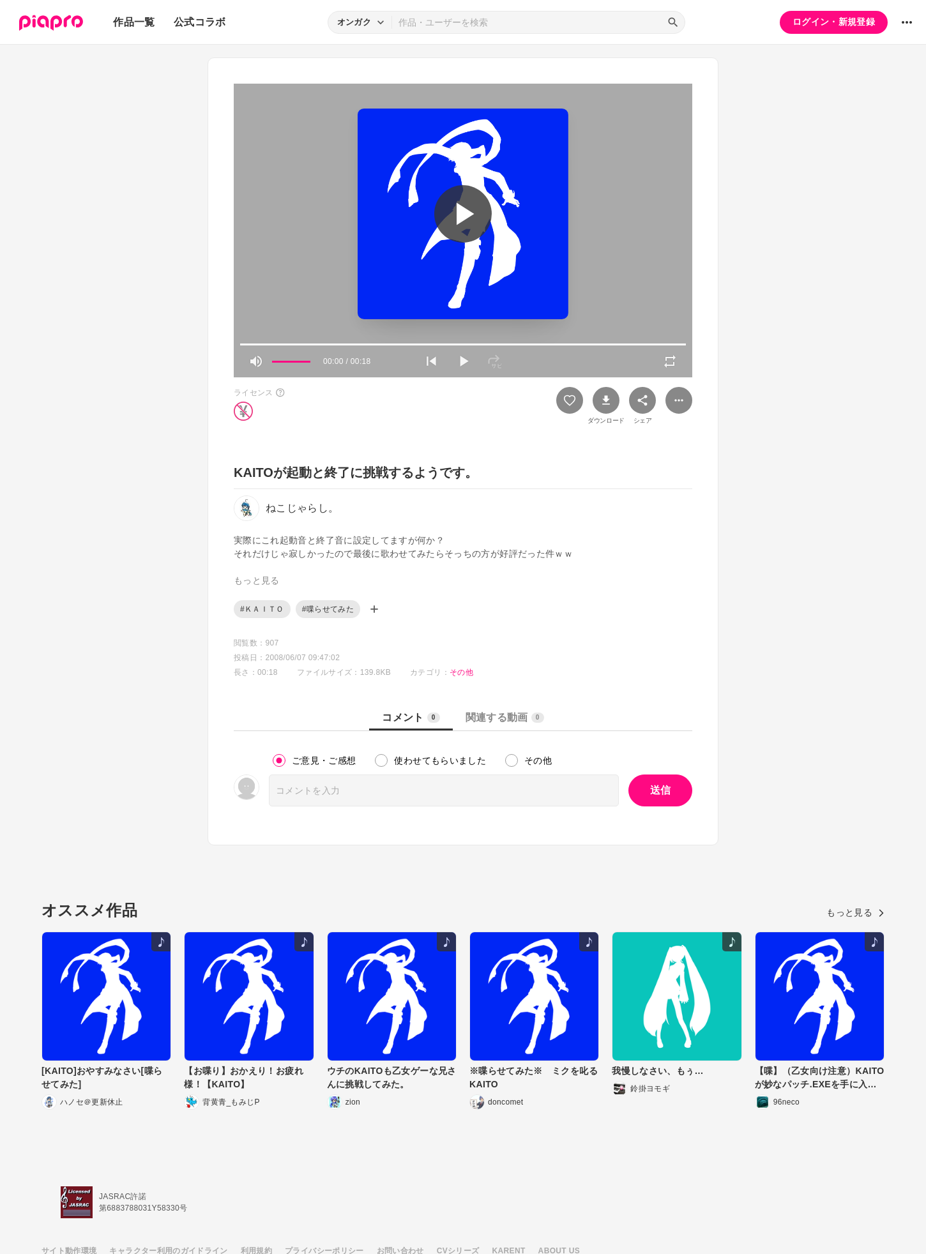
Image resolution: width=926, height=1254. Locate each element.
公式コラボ (200, 22)
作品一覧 (134, 22)
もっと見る (855, 912)
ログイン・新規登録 (834, 22)
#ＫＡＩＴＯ (262, 609)
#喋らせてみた (328, 609)
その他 (461, 672)
